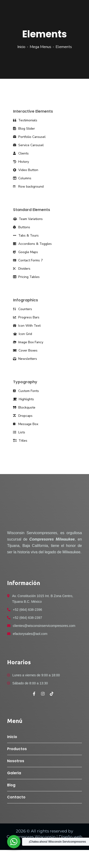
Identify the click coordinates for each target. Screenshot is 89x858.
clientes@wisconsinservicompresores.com (44, 626)
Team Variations (28, 219)
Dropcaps (23, 416)
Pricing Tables (26, 277)
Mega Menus (40, 46)
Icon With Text (27, 325)
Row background (28, 186)
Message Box (25, 424)
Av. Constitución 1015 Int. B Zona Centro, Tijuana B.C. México (42, 598)
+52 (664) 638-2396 (27, 610)
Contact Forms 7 (28, 260)
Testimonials (25, 120)
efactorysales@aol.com (30, 634)
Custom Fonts (26, 391)
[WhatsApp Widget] (13, 841)
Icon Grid (22, 334)
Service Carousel (28, 145)
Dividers (21, 268)
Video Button (25, 170)
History (21, 161)
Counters (22, 309)
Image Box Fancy (28, 342)
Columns (22, 178)
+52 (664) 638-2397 (27, 618)
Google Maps (25, 252)
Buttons (21, 227)
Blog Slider (24, 128)
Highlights (23, 399)
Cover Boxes (25, 350)
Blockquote (24, 407)
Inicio (21, 46)
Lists (19, 432)
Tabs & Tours (26, 235)
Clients (21, 153)
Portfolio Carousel (29, 137)
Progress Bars (26, 317)
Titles (20, 440)
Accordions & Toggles (32, 244)
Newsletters (25, 358)
